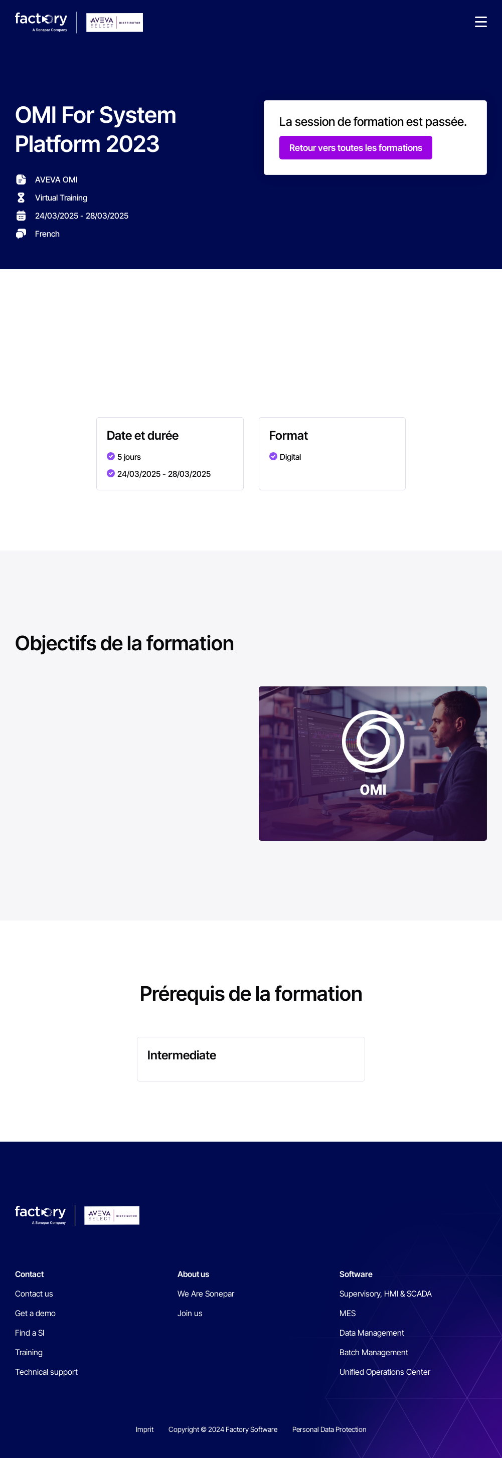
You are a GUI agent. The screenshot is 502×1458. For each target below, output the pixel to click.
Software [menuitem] (356, 1274)
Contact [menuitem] (29, 1274)
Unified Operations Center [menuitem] (385, 1372)
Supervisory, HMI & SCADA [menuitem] (386, 1294)
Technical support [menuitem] (46, 1372)
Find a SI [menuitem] (29, 1333)
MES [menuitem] (348, 1313)
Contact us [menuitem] (34, 1294)
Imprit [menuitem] (144, 1429)
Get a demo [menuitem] (35, 1313)
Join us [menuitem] (190, 1313)
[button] (481, 23)
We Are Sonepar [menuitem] (206, 1294)
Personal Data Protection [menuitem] (329, 1429)
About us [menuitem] (193, 1274)
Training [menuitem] (29, 1352)
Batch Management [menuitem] (374, 1352)
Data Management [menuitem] (372, 1333)
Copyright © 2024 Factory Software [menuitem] (223, 1429)
